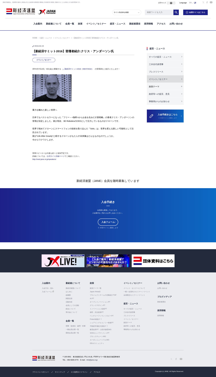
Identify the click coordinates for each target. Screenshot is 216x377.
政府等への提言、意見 (159, 94)
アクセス (161, 23)
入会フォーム (108, 222)
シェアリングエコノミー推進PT (101, 323)
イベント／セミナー (96, 23)
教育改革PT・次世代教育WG (100, 330)
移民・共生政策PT (96, 312)
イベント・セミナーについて (134, 288)
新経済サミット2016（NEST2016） (78, 69)
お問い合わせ (176, 23)
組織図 (68, 295)
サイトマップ (60, 372)
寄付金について (71, 312)
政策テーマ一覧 (95, 288)
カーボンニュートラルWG (99, 340)
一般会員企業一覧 (72, 329)
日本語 (195, 2)
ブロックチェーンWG (98, 336)
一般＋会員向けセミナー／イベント (137, 292)
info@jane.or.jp (92, 360)
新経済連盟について (73, 288)
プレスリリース (156, 72)
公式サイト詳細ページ (56, 156)
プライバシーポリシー (40, 372)
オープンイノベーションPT (100, 302)
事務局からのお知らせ (159, 101)
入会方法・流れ (47, 288)
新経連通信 (134, 23)
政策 (80, 23)
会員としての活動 (72, 305)
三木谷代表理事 (156, 64)
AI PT (92, 298)
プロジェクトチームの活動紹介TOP (103, 295)
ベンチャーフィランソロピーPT (101, 316)
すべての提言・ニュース (160, 57)
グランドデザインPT (97, 305)
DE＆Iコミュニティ (97, 343)
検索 (179, 11)
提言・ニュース (117, 23)
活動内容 (69, 302)
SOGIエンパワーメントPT (99, 333)
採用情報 (148, 23)
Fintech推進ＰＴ (96, 319)
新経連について (53, 23)
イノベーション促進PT (98, 309)
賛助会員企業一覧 (72, 333)
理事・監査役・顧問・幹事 (76, 326)
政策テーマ (128, 323)
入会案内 (37, 23)
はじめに (69, 292)
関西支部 (69, 298)
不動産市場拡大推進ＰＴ (99, 326)
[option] (63, 260)
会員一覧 (69, 23)
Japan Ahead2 (95, 292)
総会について (71, 309)
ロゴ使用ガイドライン (79, 372)
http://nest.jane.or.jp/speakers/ (44, 159)
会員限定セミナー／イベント (134, 295)
